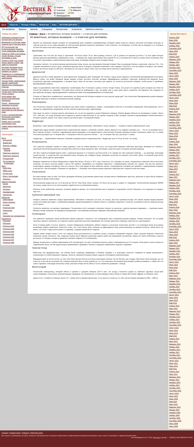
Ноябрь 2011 (174, 352)
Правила (25, 433)
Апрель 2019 (174, 109)
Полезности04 (8, 232)
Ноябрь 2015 (174, 221)
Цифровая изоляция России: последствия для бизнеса (13, 39)
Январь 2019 (174, 117)
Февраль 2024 (175, 60)
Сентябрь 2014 (175, 259)
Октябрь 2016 (174, 191)
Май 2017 (173, 172)
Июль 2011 (173, 363)
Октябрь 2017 (174, 158)
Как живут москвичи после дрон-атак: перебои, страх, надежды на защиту (12, 69)
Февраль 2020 (175, 81)
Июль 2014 (173, 265)
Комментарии (76, 7)
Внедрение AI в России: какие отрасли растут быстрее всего (14, 43)
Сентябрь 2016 (175, 194)
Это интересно (8, 29)
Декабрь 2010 (174, 383)
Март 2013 (173, 309)
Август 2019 (174, 98)
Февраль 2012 (175, 344)
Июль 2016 (173, 199)
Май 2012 (173, 336)
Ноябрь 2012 (174, 320)
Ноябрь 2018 (174, 122)
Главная (60, 7)
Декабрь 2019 (174, 87)
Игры (54, 25)
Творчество (7, 195)
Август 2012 (174, 328)
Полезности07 (8, 240)
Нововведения (8, 192)
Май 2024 (173, 54)
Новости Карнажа (9, 182)
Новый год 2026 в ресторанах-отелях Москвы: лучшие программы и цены (14, 56)
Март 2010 (173, 404)
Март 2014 (173, 276)
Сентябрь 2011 (175, 358)
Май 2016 (173, 205)
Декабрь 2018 (174, 120)
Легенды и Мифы (28, 25)
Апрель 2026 (174, 38)
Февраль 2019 (175, 114)
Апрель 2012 (174, 339)
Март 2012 (173, 342)
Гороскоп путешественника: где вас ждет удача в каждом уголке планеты (13, 92)
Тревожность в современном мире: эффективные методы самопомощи (13, 76)
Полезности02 (8, 226)
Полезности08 (8, 243)
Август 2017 (174, 164)
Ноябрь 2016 (174, 188)
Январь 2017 (174, 183)
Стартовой (61, 10)
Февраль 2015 (175, 246)
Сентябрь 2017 (175, 161)
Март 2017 (173, 177)
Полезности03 (8, 229)
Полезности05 (8, 234)
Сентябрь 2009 (175, 421)
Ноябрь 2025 (174, 46)
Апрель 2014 (174, 273)
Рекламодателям (62, 16)
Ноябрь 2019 (174, 90)
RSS (72, 13)
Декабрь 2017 (174, 153)
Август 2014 (174, 262)
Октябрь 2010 (174, 388)
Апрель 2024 (174, 57)
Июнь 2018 (173, 136)
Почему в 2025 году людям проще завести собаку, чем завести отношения (12, 63)
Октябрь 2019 (174, 92)
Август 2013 (174, 295)
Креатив (34, 29)
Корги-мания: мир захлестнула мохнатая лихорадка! (11, 99)
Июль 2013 (173, 298)
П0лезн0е (7, 221)
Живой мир (44, 25)
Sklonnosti (7, 187)
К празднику (47, 29)
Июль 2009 (173, 424)
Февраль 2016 (175, 213)
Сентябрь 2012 (175, 325)
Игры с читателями (10, 176)
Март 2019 (173, 112)
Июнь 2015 (173, 235)
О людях (6, 205)
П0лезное (7, 223)
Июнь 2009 (173, 426)
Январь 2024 (174, 62)
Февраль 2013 (175, 311)
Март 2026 (173, 40)
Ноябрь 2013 (174, 287)
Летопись (6, 189)
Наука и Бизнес (9, 202)
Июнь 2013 (173, 300)
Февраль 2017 (175, 180)
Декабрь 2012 (174, 317)
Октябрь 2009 (174, 418)
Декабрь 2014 (174, 251)
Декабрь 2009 (174, 413)
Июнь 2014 (173, 268)
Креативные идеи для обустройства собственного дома (13, 110)
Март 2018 (173, 144)
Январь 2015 (174, 248)
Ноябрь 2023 (174, 65)
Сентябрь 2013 (175, 292)
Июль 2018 (173, 133)
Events (5, 184)
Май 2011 (173, 369)
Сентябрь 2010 (175, 391)
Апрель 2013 (174, 306)
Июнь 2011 (173, 366)
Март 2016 (173, 210)
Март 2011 (173, 374)
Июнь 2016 (173, 202)
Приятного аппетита (94, 29)
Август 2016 (174, 196)
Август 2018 (174, 131)
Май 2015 (173, 237)
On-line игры (8, 174)
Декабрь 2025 (174, 43)
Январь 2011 (174, 380)
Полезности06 (8, 237)
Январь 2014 (174, 281)
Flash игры (7, 168)
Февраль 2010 (175, 407)
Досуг (3, 25)
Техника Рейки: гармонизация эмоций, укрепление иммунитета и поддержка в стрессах (13, 84)
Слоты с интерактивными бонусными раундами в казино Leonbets (12, 117)
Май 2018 (173, 139)
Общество (13, 25)
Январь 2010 (174, 410)
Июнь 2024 (173, 51)
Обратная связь (36, 433)
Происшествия (9, 208)
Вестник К (157, 437)
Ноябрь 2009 (174, 415)
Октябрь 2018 (174, 125)
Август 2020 (174, 76)
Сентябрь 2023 (175, 70)
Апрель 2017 (174, 174)
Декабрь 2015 (174, 218)
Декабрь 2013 (174, 284)
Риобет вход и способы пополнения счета (11, 123)
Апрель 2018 (174, 142)
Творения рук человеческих (14, 216)
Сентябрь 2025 (175, 49)
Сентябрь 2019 (175, 95)
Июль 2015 (173, 232)
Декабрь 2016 (174, 185)
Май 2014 (173, 270)
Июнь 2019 (173, 103)
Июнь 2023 (173, 73)
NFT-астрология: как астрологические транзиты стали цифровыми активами (13, 49)
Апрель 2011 (174, 372)
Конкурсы (6, 179)
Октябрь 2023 (174, 68)
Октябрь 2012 (174, 322)
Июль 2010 (173, 396)
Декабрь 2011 (174, 350)
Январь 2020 (174, 84)
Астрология (77, 29)
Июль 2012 (173, 331)
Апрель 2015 (174, 240)
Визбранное (76, 10)
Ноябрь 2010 (174, 385)
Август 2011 (174, 361)
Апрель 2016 (174, 207)
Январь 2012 (174, 347)
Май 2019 (173, 106)
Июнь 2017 (173, 169)
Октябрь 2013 (174, 289)
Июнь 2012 (173, 333)
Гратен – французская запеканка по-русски (11, 104)
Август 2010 (174, 394)
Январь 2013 (174, 314)
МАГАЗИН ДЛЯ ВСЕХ (68, 25)
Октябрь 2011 (174, 355)
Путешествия (62, 29)
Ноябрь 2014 (174, 254)
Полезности (6, 219)
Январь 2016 (174, 216)
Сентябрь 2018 (175, 128)
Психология (7, 211)
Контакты (60, 13)
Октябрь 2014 (174, 257)
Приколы (22, 29)
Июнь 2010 (173, 399)
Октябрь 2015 (174, 224)
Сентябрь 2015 (175, 227)
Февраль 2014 (175, 279)
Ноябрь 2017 (174, 155)
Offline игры (7, 171)
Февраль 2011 (175, 377)
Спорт (5, 213)
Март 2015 (173, 243)
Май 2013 (173, 303)
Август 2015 (174, 229)
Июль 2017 (173, 166)
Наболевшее (8, 200)
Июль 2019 (173, 101)
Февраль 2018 (175, 147)
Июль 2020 (173, 79)
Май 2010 (173, 402)
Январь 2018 (174, 150)
